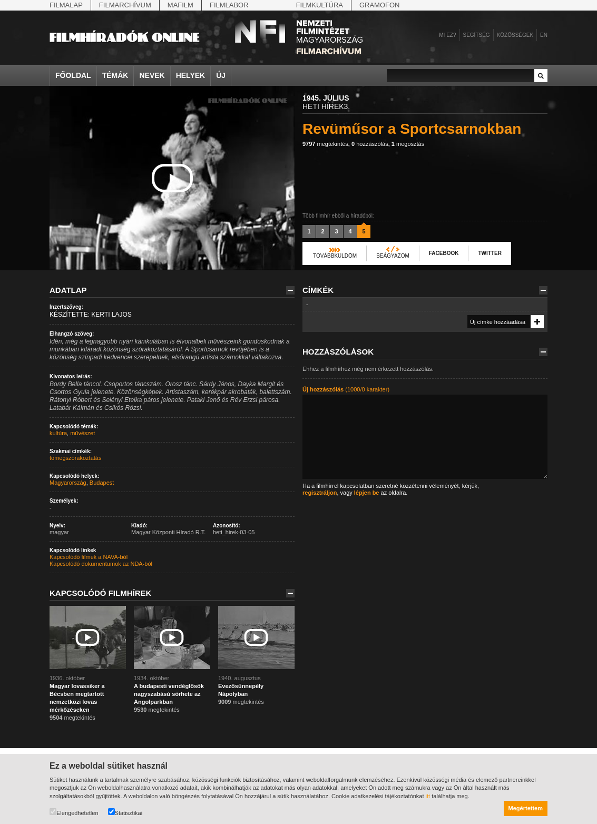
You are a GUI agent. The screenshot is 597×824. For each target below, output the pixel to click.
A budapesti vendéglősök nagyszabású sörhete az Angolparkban (169, 694)
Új (221, 75)
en (543, 35)
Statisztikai (125, 812)
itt (428, 796)
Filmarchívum (125, 5)
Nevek (151, 75)
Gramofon (379, 5)
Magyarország (68, 482)
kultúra (58, 433)
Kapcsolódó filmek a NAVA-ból (89, 557)
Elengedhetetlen (74, 812)
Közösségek (515, 35)
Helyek (190, 75)
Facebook (444, 253)
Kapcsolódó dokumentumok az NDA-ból (101, 564)
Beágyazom (392, 256)
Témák (115, 75)
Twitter (489, 253)
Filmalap (66, 5)
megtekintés (325, 144)
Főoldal (73, 75)
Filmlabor (229, 5)
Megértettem (525, 808)
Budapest (102, 482)
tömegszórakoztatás (75, 458)
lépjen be (366, 492)
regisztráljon (319, 492)
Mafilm (180, 5)
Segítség (476, 35)
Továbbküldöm (335, 256)
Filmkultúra (319, 5)
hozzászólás (369, 144)
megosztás (408, 144)
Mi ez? (447, 35)
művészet (82, 433)
